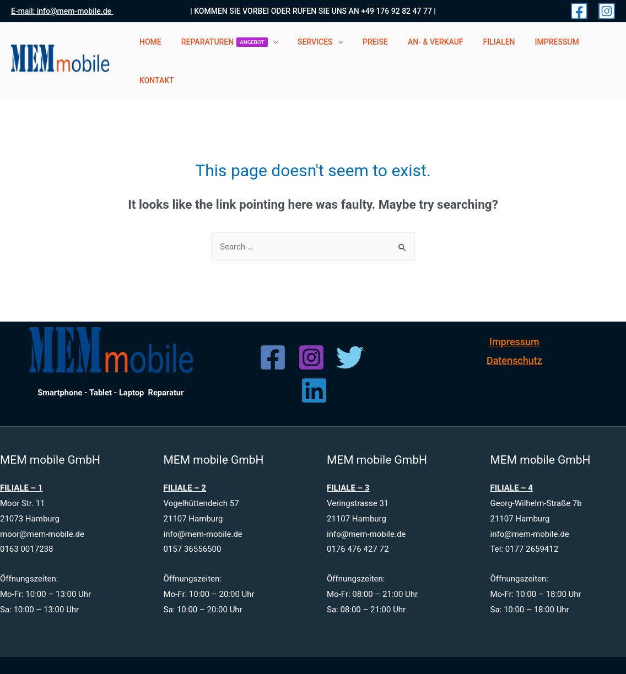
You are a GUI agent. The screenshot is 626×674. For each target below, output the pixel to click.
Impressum (514, 314)
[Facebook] (579, 11)
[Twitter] (349, 330)
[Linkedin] (314, 363)
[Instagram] (606, 11)
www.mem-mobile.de (363, 651)
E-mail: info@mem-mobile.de (62, 11)
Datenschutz (514, 333)
